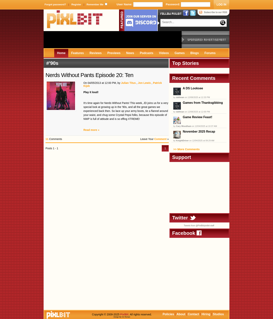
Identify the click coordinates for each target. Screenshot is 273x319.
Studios (218, 314)
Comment (160, 139)
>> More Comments (186, 149)
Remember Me (95, 4)
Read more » (91, 129)
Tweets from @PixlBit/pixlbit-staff (199, 225)
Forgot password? (55, 4)
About (181, 314)
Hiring (206, 314)
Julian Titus (128, 82)
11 (47, 139)
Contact (193, 314)
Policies (168, 314)
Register (76, 4)
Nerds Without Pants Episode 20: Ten (89, 75)
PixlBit (74, 20)
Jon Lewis (144, 82)
